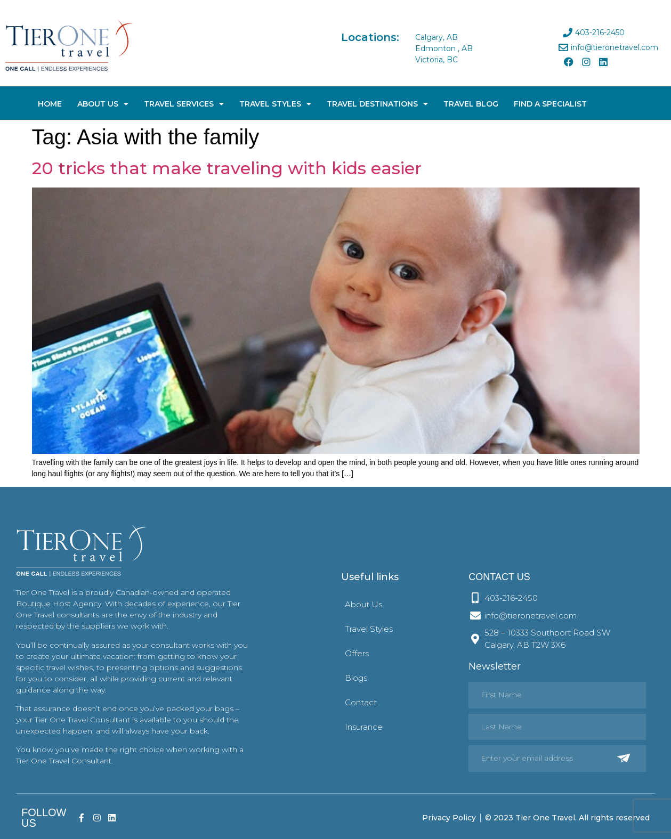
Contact (361, 702)
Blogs (356, 678)
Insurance (364, 727)
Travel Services (184, 104)
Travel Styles (275, 104)
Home (50, 104)
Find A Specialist (550, 104)
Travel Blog (470, 104)
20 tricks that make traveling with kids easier (227, 168)
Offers (357, 653)
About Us (102, 104)
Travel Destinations (377, 104)
